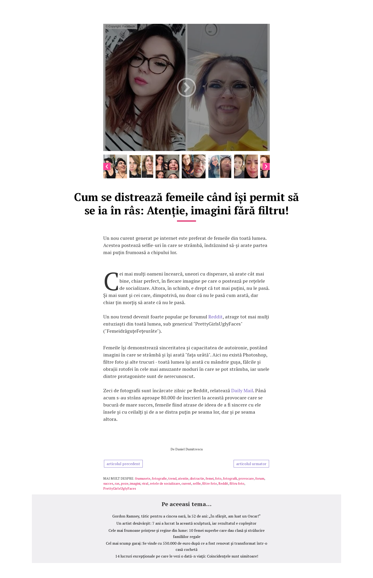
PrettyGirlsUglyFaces (119, 488)
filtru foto (237, 483)
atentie (183, 478)
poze (124, 483)
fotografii (230, 478)
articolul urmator (251, 463)
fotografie (159, 478)
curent (186, 483)
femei (210, 478)
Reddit (215, 316)
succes (108, 483)
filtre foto (209, 483)
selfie (197, 483)
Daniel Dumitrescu (189, 449)
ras (117, 483)
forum (259, 478)
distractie (197, 478)
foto (218, 478)
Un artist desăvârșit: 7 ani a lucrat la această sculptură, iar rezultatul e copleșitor (186, 523)
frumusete (142, 478)
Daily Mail (242, 390)
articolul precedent (123, 463)
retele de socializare (165, 483)
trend (172, 478)
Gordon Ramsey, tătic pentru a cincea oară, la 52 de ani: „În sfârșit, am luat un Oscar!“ (186, 516)
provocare (246, 478)
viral (145, 483)
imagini (135, 483)
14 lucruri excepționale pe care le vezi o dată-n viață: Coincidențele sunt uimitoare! (186, 556)
